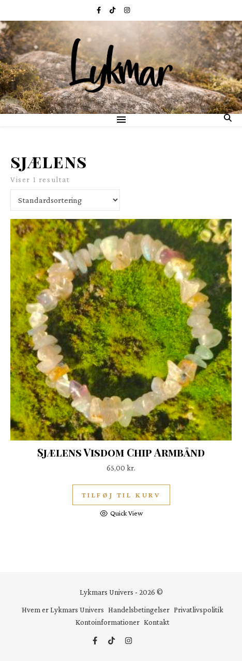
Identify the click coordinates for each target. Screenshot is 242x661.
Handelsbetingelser (139, 610)
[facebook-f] (99, 10)
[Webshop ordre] (65, 200)
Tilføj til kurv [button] (121, 495)
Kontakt (157, 622)
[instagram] (127, 10)
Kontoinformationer (107, 622)
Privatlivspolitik (198, 610)
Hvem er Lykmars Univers (63, 610)
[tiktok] (113, 10)
